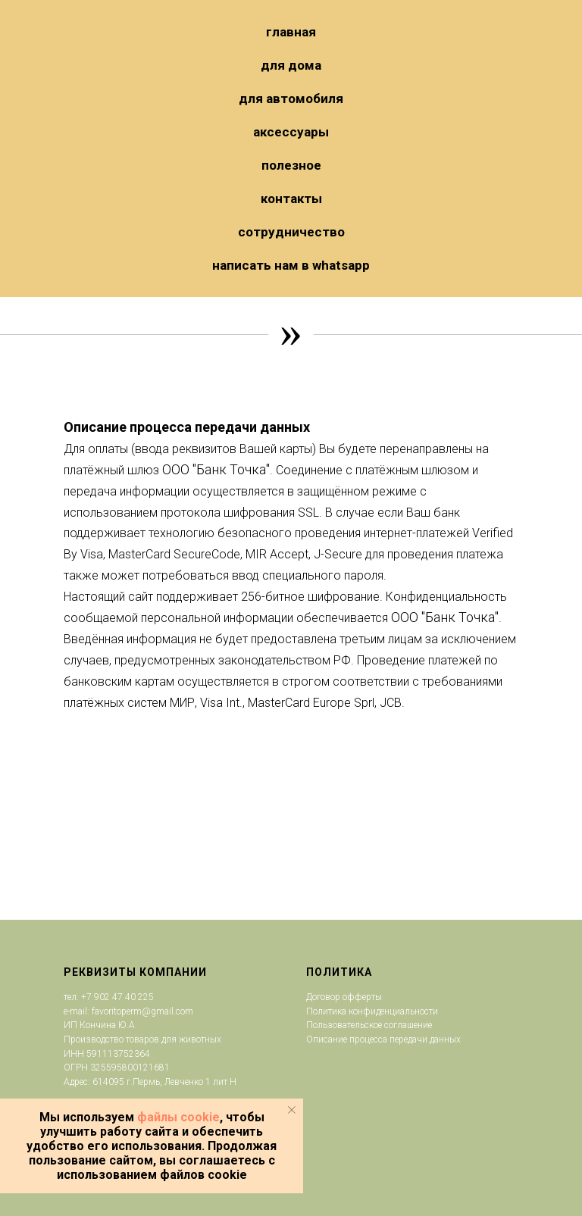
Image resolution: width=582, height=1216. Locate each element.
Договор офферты (344, 997)
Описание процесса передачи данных (383, 1039)
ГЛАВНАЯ (291, 31)
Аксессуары (291, 131)
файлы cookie (178, 1117)
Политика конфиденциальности (372, 1011)
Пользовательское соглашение (369, 1025)
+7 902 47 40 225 (117, 997)
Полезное (291, 165)
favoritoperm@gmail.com (141, 1011)
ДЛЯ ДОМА (291, 65)
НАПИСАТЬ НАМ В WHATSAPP (291, 265)
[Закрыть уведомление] (291, 1110)
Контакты (291, 198)
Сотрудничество (291, 231)
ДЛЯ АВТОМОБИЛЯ (291, 98)
